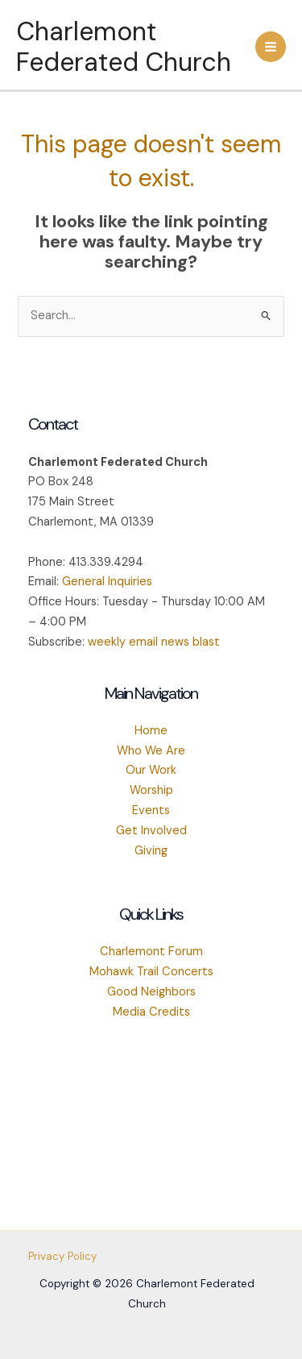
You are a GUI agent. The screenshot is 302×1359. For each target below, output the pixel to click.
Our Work (151, 770)
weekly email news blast (154, 642)
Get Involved (151, 830)
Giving (151, 850)
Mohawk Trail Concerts (151, 971)
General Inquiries (107, 581)
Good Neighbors (151, 992)
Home (151, 730)
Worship (151, 790)
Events (151, 810)
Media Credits (151, 1012)
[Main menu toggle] (270, 46)
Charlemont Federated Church (123, 47)
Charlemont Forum (151, 951)
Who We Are (151, 750)
